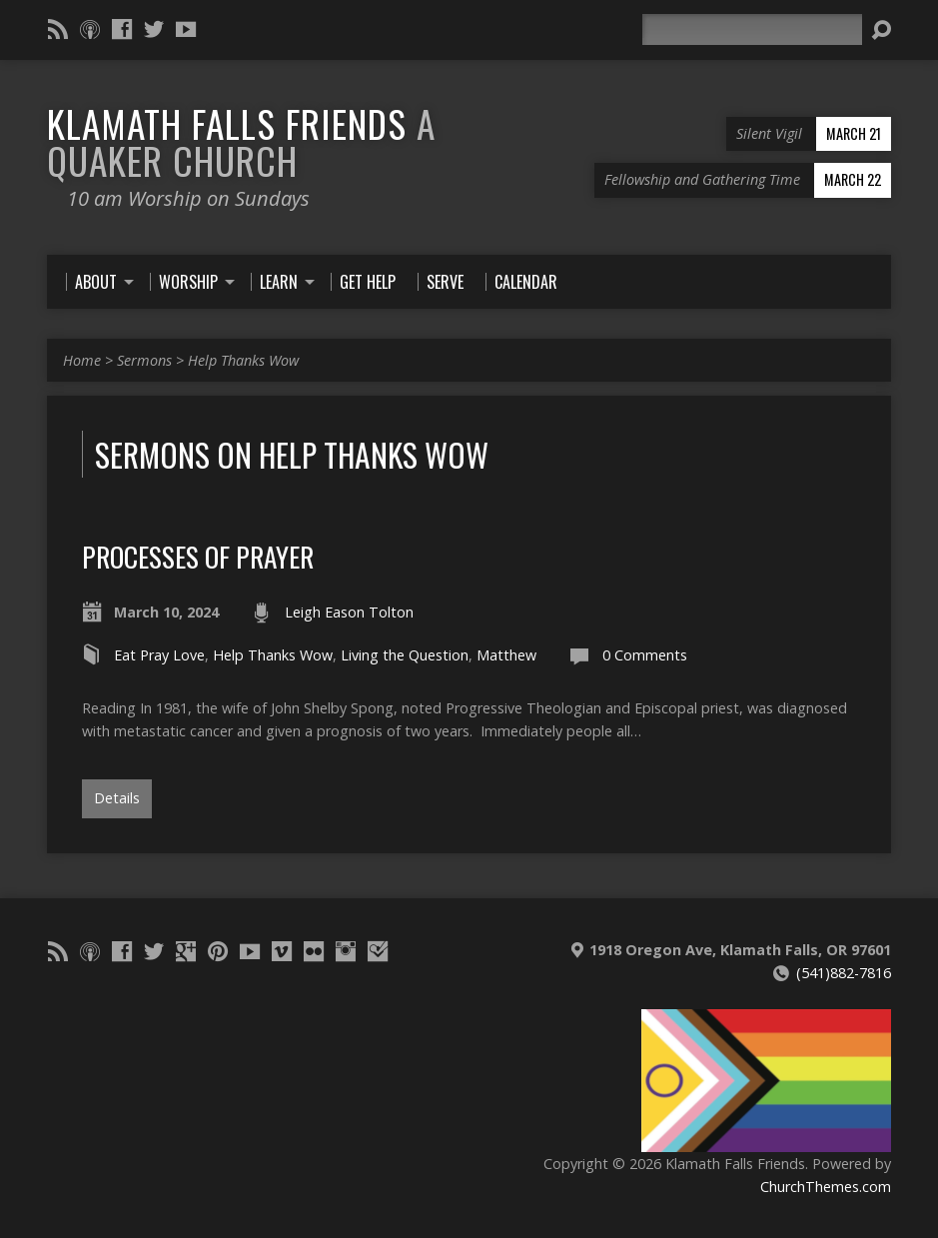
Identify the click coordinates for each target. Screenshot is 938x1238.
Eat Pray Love (159, 654)
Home (82, 360)
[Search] (752, 29)
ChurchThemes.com (825, 1186)
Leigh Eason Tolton (349, 612)
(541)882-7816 (843, 972)
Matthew (506, 654)
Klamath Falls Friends (241, 141)
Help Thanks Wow (243, 360)
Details (117, 797)
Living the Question (405, 654)
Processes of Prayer (198, 556)
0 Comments (644, 654)
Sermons (144, 360)
